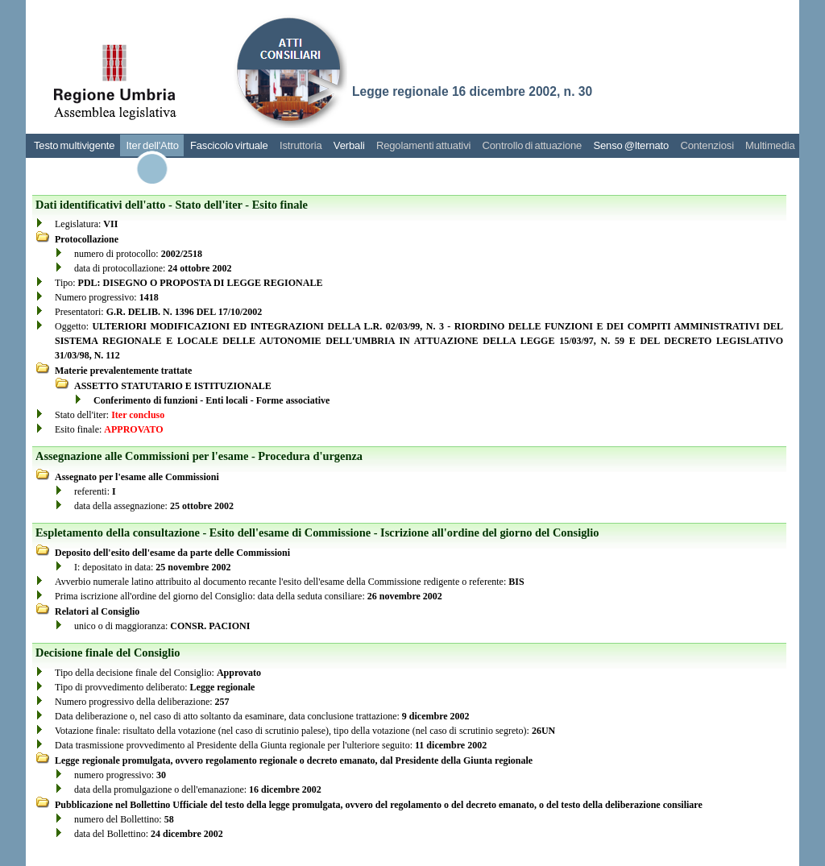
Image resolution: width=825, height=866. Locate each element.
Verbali (349, 145)
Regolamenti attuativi (423, 145)
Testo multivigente (74, 145)
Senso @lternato (631, 145)
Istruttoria (301, 145)
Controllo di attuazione (532, 145)
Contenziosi (707, 145)
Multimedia (770, 145)
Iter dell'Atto (152, 145)
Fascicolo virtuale (229, 145)
